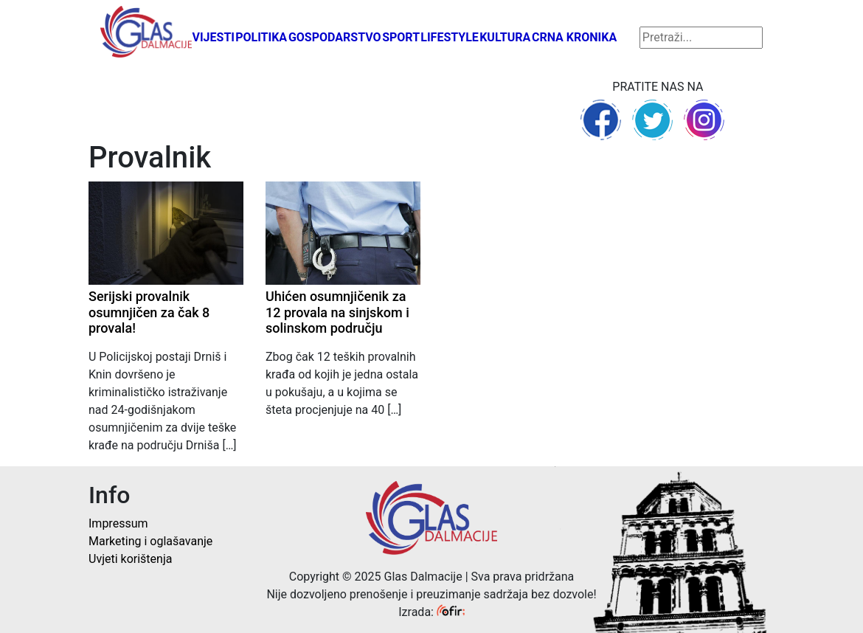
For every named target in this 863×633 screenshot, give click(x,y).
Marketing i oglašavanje (150, 541)
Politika (261, 37)
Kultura (504, 37)
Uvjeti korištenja (130, 559)
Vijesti (213, 37)
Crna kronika (574, 37)
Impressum (118, 523)
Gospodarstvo (334, 37)
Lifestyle (449, 37)
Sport (401, 37)
